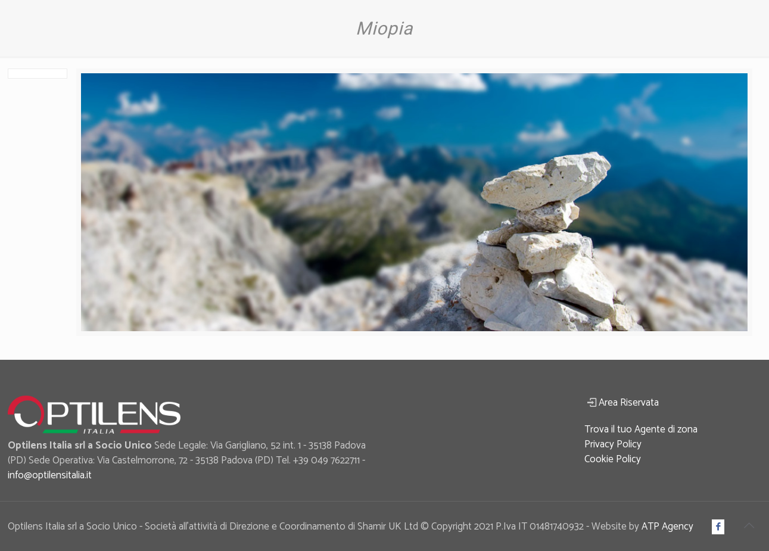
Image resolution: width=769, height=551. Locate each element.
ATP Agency (667, 526)
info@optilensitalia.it (50, 475)
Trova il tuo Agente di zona (641, 429)
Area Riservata (629, 402)
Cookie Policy (612, 459)
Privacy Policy (613, 444)
